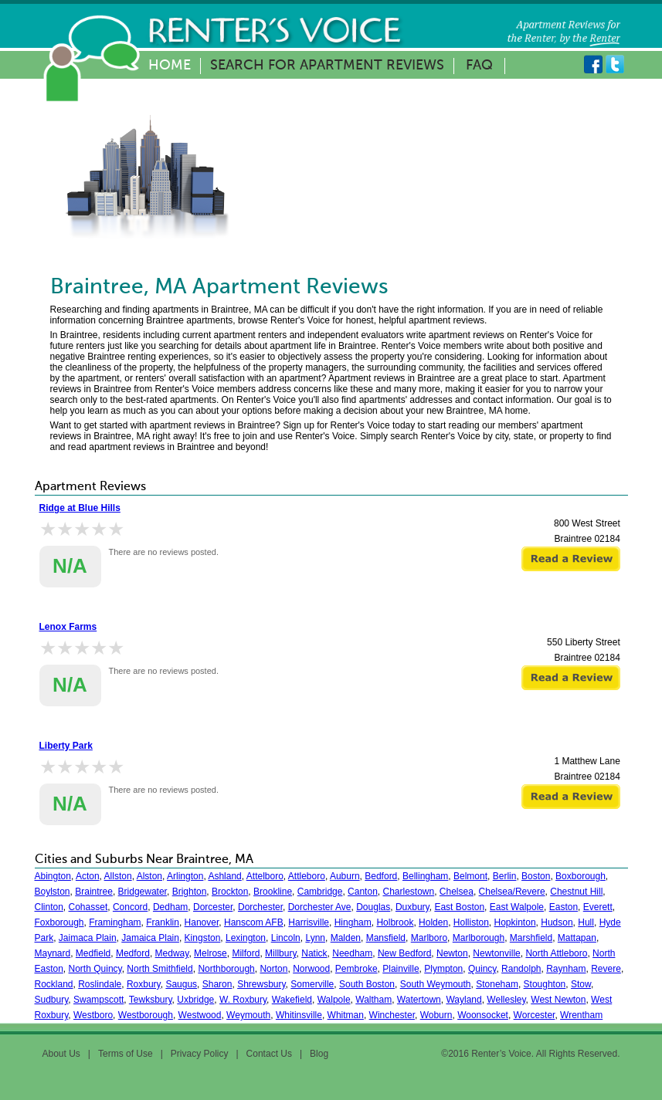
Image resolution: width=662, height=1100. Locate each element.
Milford (246, 953)
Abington (53, 876)
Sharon (217, 984)
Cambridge (320, 891)
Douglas (373, 907)
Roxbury (144, 984)
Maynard (53, 953)
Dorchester (260, 907)
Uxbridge (195, 999)
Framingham (115, 922)
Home (169, 66)
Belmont (470, 876)
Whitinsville (299, 1015)
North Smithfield (159, 968)
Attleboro (306, 876)
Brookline (272, 891)
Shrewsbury (261, 984)
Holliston (471, 922)
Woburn (436, 1015)
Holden (433, 922)
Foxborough (59, 922)
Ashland (224, 876)
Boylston (52, 891)
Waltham (373, 999)
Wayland (463, 999)
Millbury (280, 953)
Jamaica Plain (150, 937)
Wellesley (506, 999)
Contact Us (269, 1053)
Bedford (381, 876)
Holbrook (394, 922)
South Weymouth (435, 984)
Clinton (49, 907)
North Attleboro (556, 953)
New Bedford (404, 953)
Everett (598, 907)
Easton (563, 907)
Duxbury (412, 907)
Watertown (419, 999)
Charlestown (408, 891)
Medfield (93, 953)
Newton (452, 953)
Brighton (189, 891)
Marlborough (478, 937)
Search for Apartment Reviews (327, 66)
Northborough (226, 968)
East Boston (459, 907)
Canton (363, 891)
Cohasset (88, 907)
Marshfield (531, 937)
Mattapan (577, 937)
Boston (535, 876)
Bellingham (425, 876)
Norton (273, 968)
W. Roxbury (242, 999)
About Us (61, 1053)
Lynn (315, 937)
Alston (149, 876)
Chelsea (457, 891)
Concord (130, 907)
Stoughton (545, 984)
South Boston (367, 984)
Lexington (246, 937)
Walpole (334, 999)
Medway (172, 953)
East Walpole (517, 907)
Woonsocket (482, 1015)
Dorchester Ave (319, 907)
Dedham (170, 907)
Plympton (443, 968)
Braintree (94, 891)
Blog (319, 1053)
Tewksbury (150, 999)
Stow (581, 984)
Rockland (54, 984)
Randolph (521, 968)
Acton (88, 876)
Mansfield (386, 937)
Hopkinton (515, 922)
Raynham (566, 968)
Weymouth (248, 1015)
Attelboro (264, 876)
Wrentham (581, 1015)
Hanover (202, 922)
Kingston (203, 937)
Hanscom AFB (253, 922)
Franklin (162, 922)
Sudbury (52, 999)
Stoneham (497, 984)
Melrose (210, 953)
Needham (352, 953)
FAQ (479, 66)
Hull (586, 922)
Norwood (311, 968)
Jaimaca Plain (88, 937)
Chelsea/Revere (512, 891)
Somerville (312, 984)
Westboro (93, 1015)
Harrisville (308, 922)
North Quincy (95, 968)
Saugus (181, 984)
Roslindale (99, 984)
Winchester (392, 1015)
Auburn (345, 876)
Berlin (505, 876)
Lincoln (285, 937)
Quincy (482, 968)
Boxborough (580, 876)
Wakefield (292, 999)
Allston (118, 876)
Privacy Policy (200, 1053)
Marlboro (429, 937)
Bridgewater (142, 891)
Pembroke (356, 968)
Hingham (353, 922)
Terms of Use (125, 1053)
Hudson (556, 922)
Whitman (346, 1015)
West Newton (558, 999)
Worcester (534, 1015)
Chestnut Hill (576, 891)
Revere (606, 968)
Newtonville (496, 953)
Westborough (145, 1015)
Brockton (230, 891)
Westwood (200, 1015)
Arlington (185, 876)
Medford (133, 953)
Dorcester (213, 907)
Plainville (400, 968)
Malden (346, 937)
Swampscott (98, 999)
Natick (314, 953)
